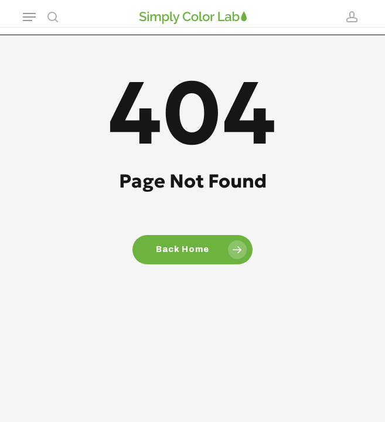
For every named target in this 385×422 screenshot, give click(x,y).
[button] (29, 17)
